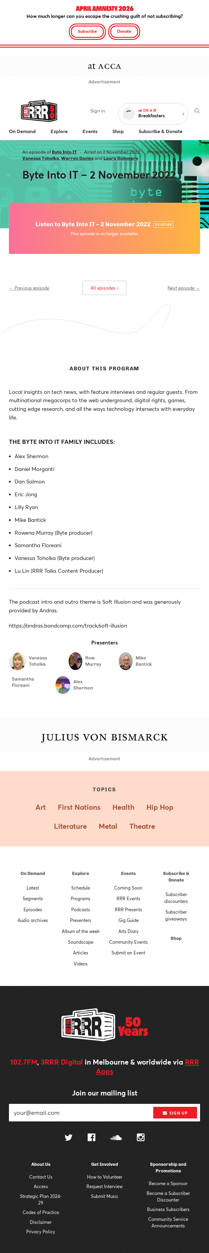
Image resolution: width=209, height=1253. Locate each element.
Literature (70, 826)
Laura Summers (120, 158)
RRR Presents (128, 909)
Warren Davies (77, 158)
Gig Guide (128, 920)
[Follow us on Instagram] (141, 1138)
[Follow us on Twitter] (68, 1138)
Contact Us (40, 1177)
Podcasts (80, 909)
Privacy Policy (40, 1232)
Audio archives (33, 920)
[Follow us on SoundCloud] (116, 1138)
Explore (80, 873)
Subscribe (87, 31)
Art (40, 807)
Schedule (80, 888)
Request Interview (104, 1186)
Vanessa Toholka (40, 158)
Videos (81, 964)
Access (41, 1186)
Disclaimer (41, 1222)
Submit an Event (128, 953)
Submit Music (104, 1196)
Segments (33, 898)
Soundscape (80, 942)
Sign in (97, 110)
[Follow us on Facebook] (91, 1138)
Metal (108, 826)
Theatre (142, 826)
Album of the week (81, 931)
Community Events (128, 942)
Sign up (175, 1113)
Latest (33, 888)
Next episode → (184, 288)
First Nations (79, 807)
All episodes (104, 288)
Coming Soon (128, 888)
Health (123, 807)
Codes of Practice (41, 1212)
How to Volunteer (104, 1177)
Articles (80, 953)
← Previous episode (29, 288)
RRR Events (128, 898)
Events (128, 873)
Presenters (80, 920)
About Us (40, 1164)
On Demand (33, 873)
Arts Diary (128, 931)
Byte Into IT (64, 152)
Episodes (33, 909)
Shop (176, 938)
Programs (80, 898)
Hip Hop (160, 807)
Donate (124, 31)
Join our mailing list (104, 1093)
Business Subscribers (168, 1209)
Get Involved (104, 1164)
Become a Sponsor (168, 1183)
